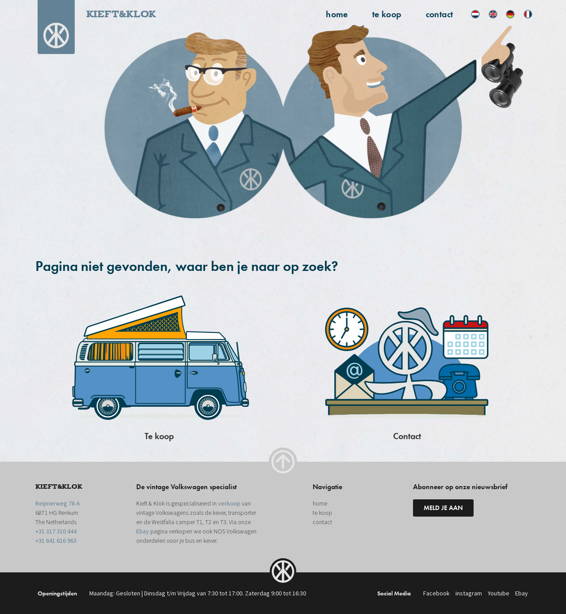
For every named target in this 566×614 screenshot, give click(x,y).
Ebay (142, 531)
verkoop (229, 503)
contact (439, 14)
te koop (387, 14)
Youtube (498, 593)
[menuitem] (475, 14)
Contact (407, 436)
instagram (468, 593)
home (337, 14)
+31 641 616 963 (55, 541)
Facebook (436, 593)
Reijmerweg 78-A (57, 503)
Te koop (159, 436)
